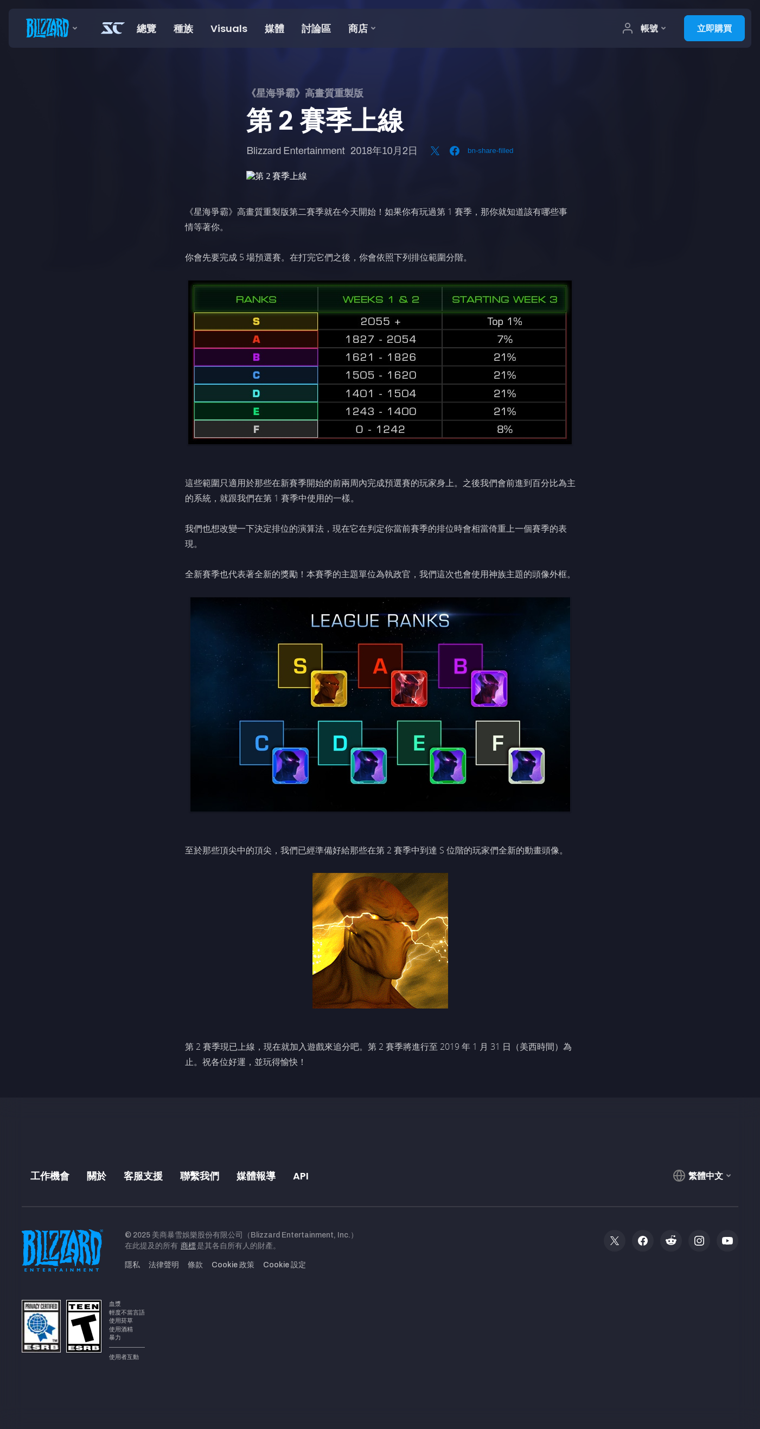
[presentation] (49, 28)
